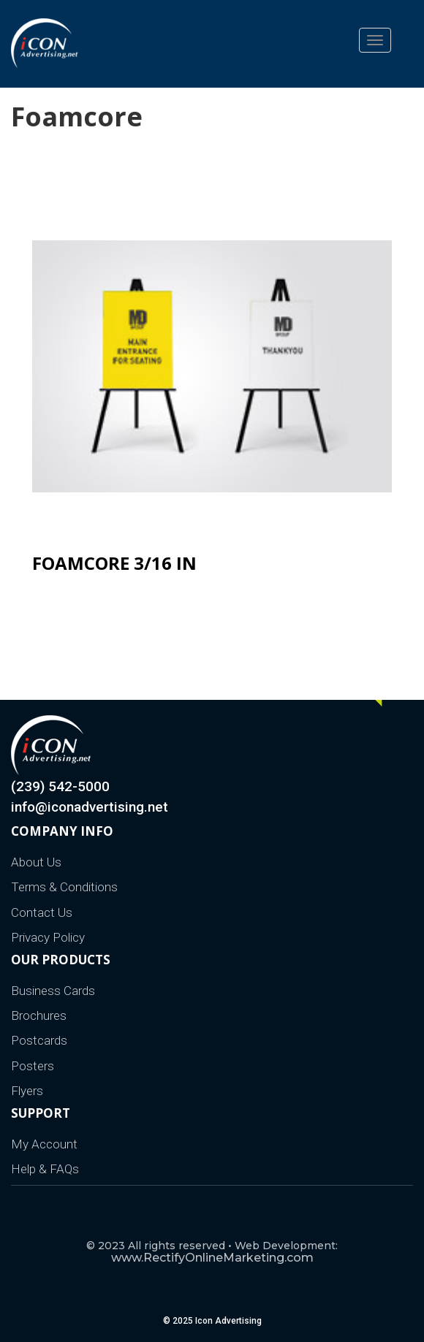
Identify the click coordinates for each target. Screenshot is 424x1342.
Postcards (39, 1040)
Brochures (39, 1015)
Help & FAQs (45, 1169)
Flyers (27, 1090)
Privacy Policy (48, 937)
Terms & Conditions (64, 887)
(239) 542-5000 (60, 786)
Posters (32, 1066)
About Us (36, 862)
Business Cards (53, 990)
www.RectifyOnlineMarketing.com (212, 1258)
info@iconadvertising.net (89, 806)
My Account (44, 1144)
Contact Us (41, 912)
